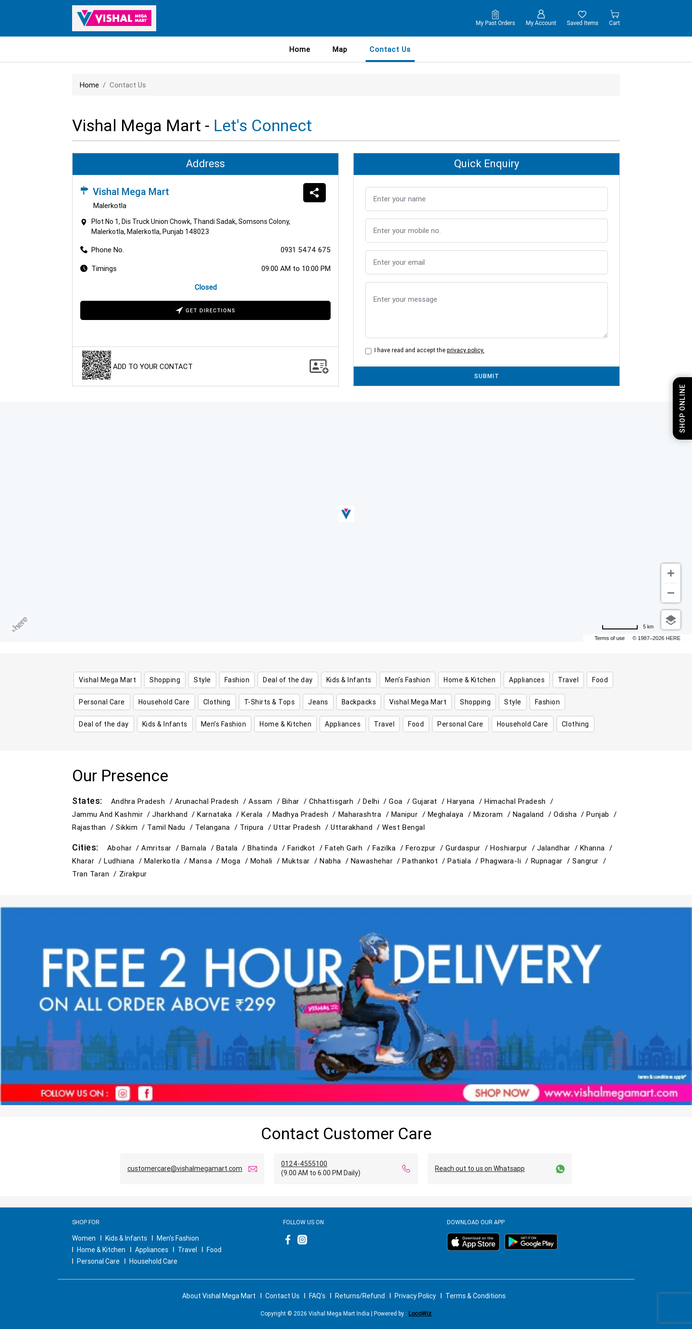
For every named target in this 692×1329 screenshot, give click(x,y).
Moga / (236, 860)
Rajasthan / (94, 827)
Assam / (265, 801)
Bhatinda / (267, 847)
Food (214, 1249)
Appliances (151, 1249)
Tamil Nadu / (171, 827)
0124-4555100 (304, 1163)
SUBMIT (486, 376)
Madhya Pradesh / (305, 814)
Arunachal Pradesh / (211, 801)
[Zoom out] (670, 593)
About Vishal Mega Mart (219, 1296)
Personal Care (98, 1261)
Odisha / (570, 814)
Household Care (153, 1261)
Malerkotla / (167, 860)
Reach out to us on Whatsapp (480, 1168)
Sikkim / (131, 827)
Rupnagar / (551, 860)
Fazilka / (389, 847)
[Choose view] (670, 619)
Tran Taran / (95, 873)
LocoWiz (420, 1313)
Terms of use (609, 638)
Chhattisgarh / (336, 801)
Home (299, 49)
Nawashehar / (377, 860)
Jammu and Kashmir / (112, 814)
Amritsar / (161, 847)
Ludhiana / (124, 860)
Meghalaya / (450, 814)
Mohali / (266, 860)
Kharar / (88, 860)
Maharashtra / (364, 814)
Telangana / (217, 827)
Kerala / (256, 814)
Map (340, 49)
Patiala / (464, 860)
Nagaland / (533, 814)
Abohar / (124, 847)
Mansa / (205, 860)
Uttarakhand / (356, 827)
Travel (187, 1249)
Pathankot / (424, 860)
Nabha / (335, 860)
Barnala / (198, 847)
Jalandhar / (558, 847)
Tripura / (256, 827)
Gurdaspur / (467, 847)
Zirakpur (133, 873)
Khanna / (597, 847)
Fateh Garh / (348, 847)
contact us (390, 49)
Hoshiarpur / (513, 847)
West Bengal (403, 827)
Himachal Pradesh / (520, 801)
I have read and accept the (427, 350)
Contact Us (282, 1296)
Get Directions (205, 311)
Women (84, 1238)
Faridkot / (306, 847)
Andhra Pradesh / (143, 801)
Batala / (231, 847)
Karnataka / (219, 814)
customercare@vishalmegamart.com (184, 1168)
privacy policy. (465, 350)
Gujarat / (429, 801)
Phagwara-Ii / (506, 860)
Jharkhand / (174, 814)
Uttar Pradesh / (302, 827)
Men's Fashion (178, 1238)
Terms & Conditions (475, 1296)
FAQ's (317, 1296)
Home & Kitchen (101, 1249)
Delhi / (376, 801)
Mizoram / (493, 814)
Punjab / (602, 814)
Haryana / (465, 801)
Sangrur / (590, 860)
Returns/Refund (360, 1296)
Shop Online (682, 408)
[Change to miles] (628, 627)
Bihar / (295, 801)
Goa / (400, 801)
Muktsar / (301, 860)
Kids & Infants (126, 1238)
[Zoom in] (670, 573)
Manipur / (409, 814)
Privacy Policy (415, 1296)
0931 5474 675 (306, 249)
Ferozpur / (425, 847)
